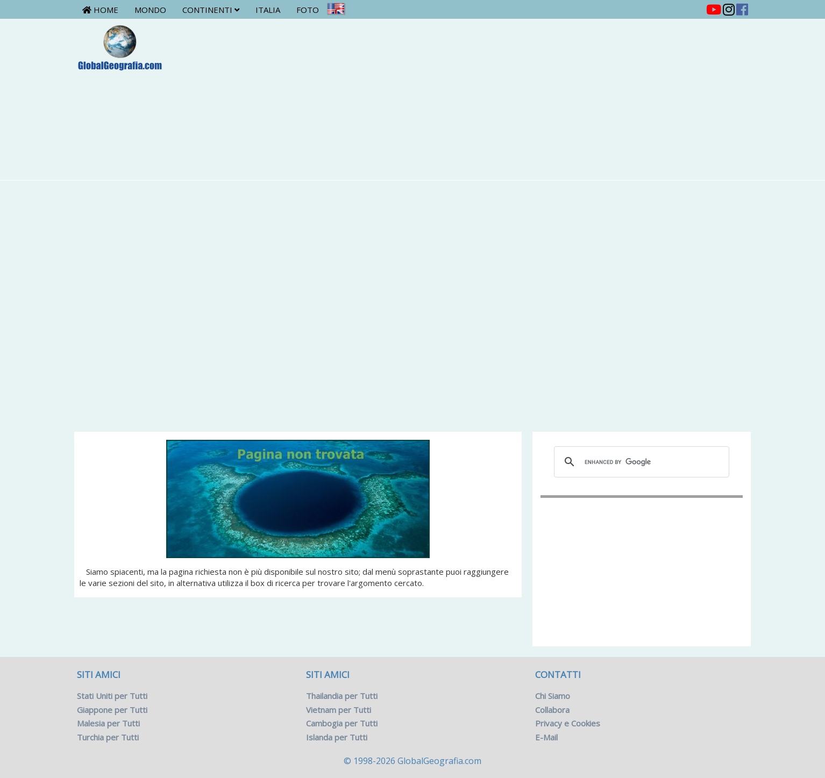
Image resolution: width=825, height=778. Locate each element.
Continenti (210, 9)
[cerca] (640, 461)
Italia (267, 9)
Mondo (150, 9)
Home (100, 9)
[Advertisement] (468, 99)
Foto (307, 9)
